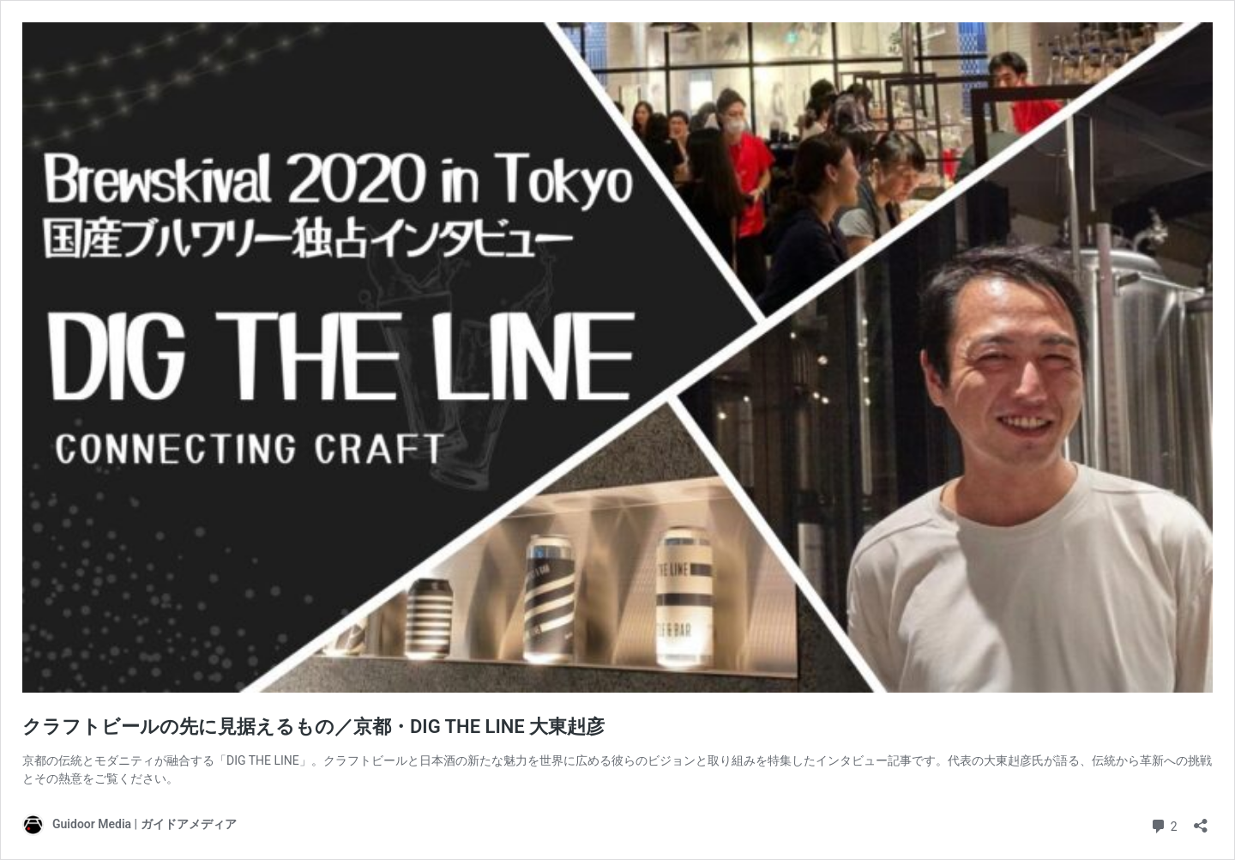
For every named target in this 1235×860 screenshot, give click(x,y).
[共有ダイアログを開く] (1201, 820)
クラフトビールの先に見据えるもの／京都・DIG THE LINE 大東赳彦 (313, 726)
